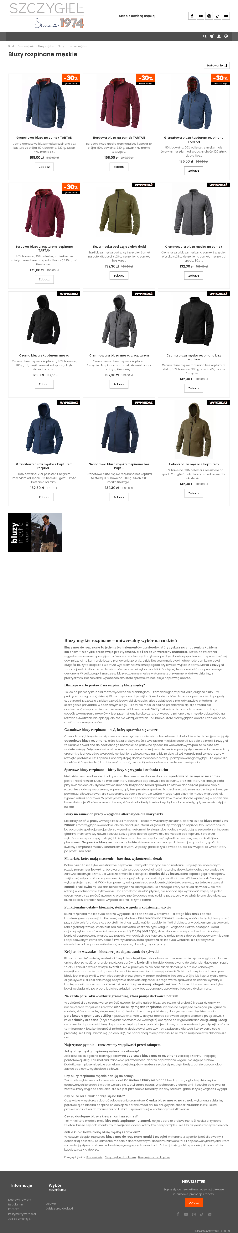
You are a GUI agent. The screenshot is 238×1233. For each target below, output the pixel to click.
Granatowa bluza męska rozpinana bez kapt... (119, 468)
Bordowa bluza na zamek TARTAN (119, 139)
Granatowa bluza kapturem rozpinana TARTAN (194, 141)
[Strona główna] (46, 15)
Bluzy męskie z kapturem (120, 1159)
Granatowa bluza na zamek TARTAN (44, 139)
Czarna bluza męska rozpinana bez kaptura (194, 359)
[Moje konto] (219, 36)
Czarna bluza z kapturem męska (44, 357)
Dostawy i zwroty (19, 1193)
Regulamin (15, 1198)
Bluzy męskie (94, 1159)
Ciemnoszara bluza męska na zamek (193, 248)
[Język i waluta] (226, 36)
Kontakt (13, 1203)
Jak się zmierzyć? (20, 1213)
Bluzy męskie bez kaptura (154, 1159)
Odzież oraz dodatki (59, 1198)
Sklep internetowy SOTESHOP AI (212, 1229)
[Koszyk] (211, 36)
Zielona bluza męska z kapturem (194, 466)
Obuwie (51, 1193)
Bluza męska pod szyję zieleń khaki (119, 248)
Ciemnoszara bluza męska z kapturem (119, 357)
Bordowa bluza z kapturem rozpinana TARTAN (44, 250)
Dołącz (194, 1204)
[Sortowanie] (215, 66)
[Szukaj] (204, 36)
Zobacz (44, 168)
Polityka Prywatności (22, 1208)
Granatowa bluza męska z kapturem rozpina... (44, 468)
